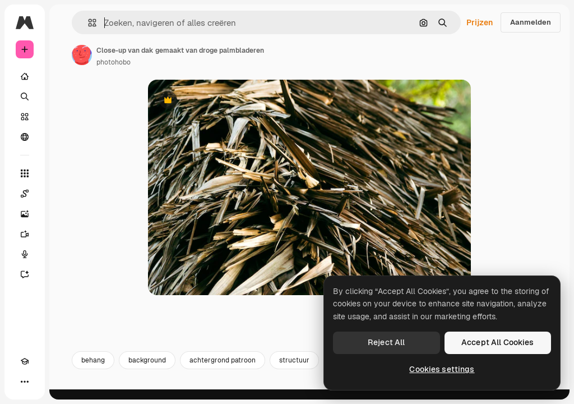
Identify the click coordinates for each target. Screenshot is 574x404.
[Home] (25, 76)
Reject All (386, 342)
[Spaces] (25, 194)
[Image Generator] (25, 214)
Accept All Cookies (497, 342)
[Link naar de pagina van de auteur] (82, 55)
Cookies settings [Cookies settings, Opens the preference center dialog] (441, 369)
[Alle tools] (25, 173)
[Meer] (25, 382)
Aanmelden (530, 22)
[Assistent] (25, 274)
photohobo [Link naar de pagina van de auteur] (113, 62)
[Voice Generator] (25, 254)
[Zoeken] (25, 96)
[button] (87, 23)
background (147, 369)
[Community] (25, 137)
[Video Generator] (25, 234)
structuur (294, 369)
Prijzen (479, 22)
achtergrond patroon (222, 369)
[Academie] (25, 361)
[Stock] (25, 117)
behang (93, 369)
